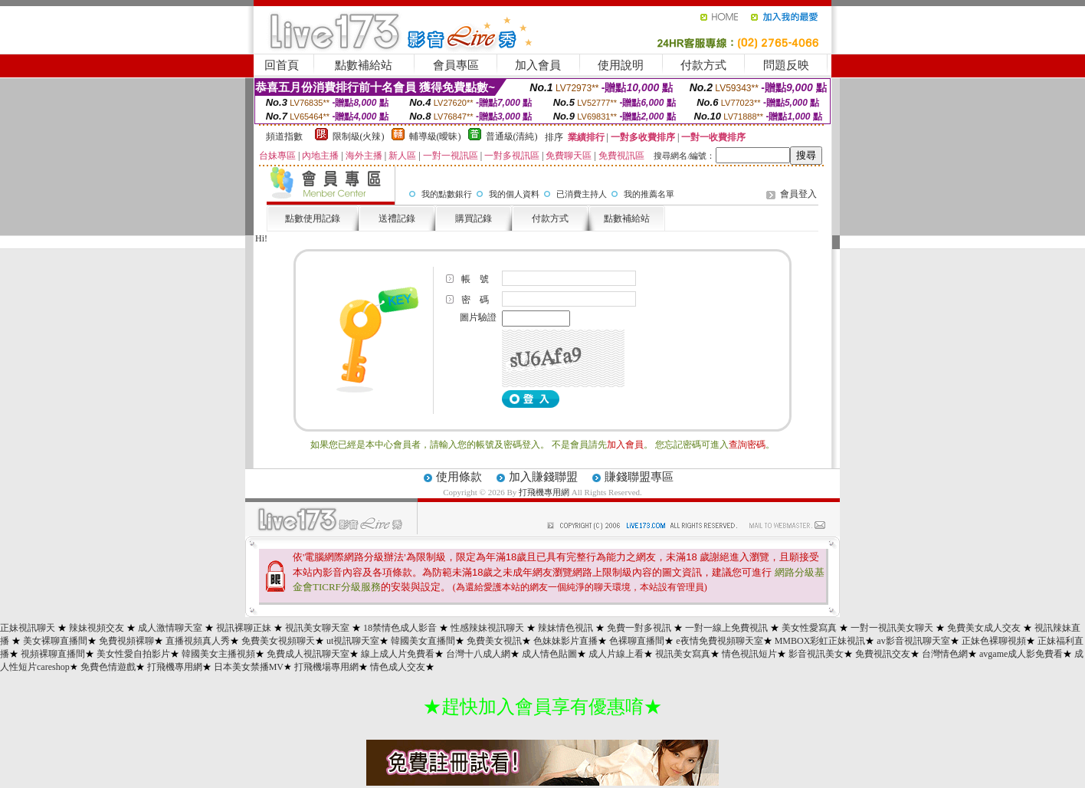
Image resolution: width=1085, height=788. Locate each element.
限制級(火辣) (359, 136)
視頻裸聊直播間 (53, 653)
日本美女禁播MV (249, 667)
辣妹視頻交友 (96, 627)
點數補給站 (363, 65)
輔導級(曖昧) (435, 136)
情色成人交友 (397, 667)
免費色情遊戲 (108, 667)
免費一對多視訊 (639, 627)
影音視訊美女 (816, 653)
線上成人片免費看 (397, 653)
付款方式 (703, 65)
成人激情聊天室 (170, 627)
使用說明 (621, 65)
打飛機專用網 (544, 492)
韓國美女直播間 (423, 640)
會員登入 (798, 194)
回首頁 (281, 65)
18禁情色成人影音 (400, 627)
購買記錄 (473, 218)
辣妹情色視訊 (565, 627)
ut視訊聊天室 (352, 640)
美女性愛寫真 (809, 627)
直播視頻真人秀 (198, 640)
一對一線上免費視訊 (726, 627)
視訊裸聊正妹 (243, 627)
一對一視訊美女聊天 (892, 627)
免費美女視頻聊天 (278, 640)
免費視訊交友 (882, 653)
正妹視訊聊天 (27, 627)
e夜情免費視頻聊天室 (719, 640)
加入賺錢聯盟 (543, 477)
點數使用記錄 (312, 218)
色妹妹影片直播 (565, 640)
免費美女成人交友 (984, 627)
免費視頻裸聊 (126, 640)
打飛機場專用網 (326, 667)
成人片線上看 (616, 653)
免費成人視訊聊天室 (308, 653)
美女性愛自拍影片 (133, 653)
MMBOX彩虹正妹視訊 (820, 640)
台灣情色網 (945, 653)
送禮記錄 (397, 218)
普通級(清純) (512, 136)
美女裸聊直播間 (55, 640)
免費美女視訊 (494, 640)
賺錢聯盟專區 (639, 477)
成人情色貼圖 (549, 653)
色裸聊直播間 (636, 640)
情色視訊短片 (749, 653)
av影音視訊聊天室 (913, 640)
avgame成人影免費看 (1021, 653)
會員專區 (456, 65)
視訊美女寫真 (682, 653)
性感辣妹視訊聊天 (487, 627)
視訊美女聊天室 (317, 627)
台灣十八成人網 (478, 653)
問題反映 (786, 65)
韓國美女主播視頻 (218, 653)
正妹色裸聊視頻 (994, 640)
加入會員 (538, 65)
